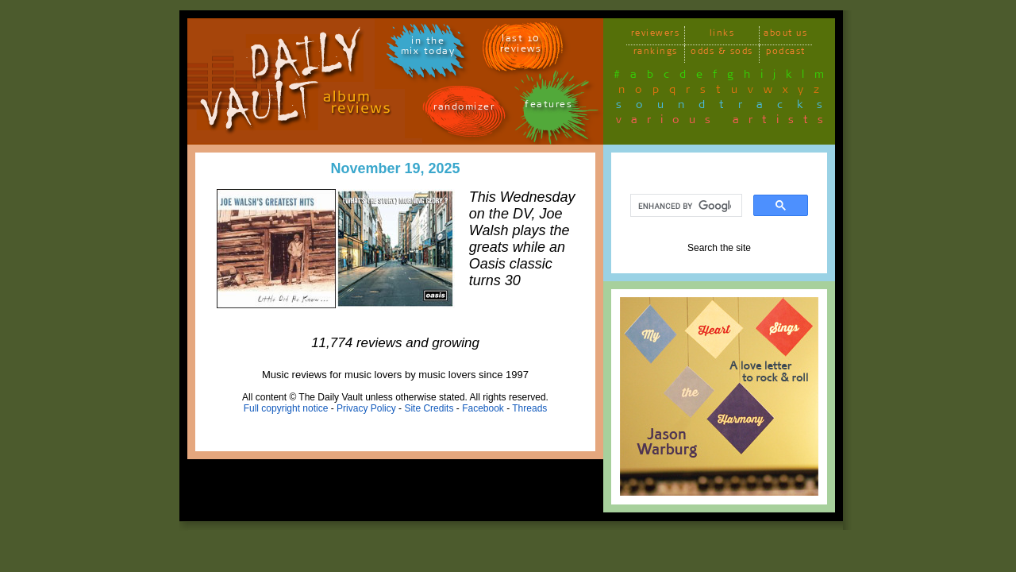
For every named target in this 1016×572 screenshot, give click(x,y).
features (548, 107)
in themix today (428, 48)
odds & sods (722, 53)
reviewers (655, 35)
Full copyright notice (286, 408)
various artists (724, 122)
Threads (529, 408)
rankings (655, 53)
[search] (684, 206)
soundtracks (726, 107)
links (722, 35)
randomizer (464, 109)
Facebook (483, 408)
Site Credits (428, 408)
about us (785, 35)
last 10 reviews (521, 46)
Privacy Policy (366, 408)
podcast (786, 53)
